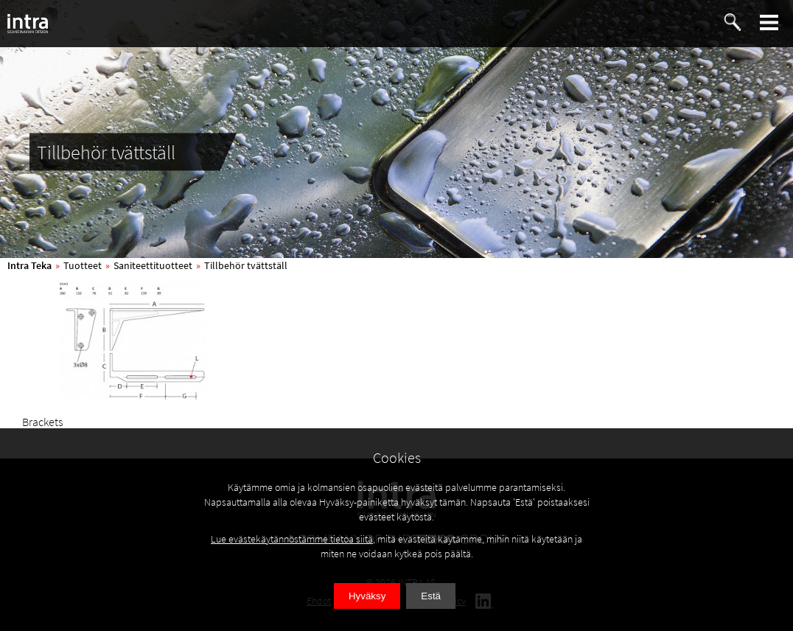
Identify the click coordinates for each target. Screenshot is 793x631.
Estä (431, 596)
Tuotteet (82, 265)
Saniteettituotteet (152, 265)
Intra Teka (29, 265)
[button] (769, 22)
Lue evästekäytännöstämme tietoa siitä (292, 538)
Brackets (42, 421)
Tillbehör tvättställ (245, 265)
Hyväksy (367, 596)
